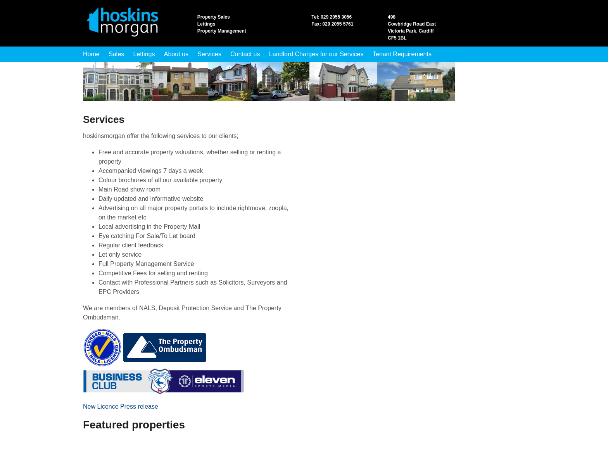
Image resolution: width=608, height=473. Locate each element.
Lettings (144, 54)
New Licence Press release (120, 406)
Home (91, 54)
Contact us (245, 54)
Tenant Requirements (402, 54)
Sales (116, 54)
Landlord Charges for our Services (316, 54)
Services (209, 54)
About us (176, 54)
